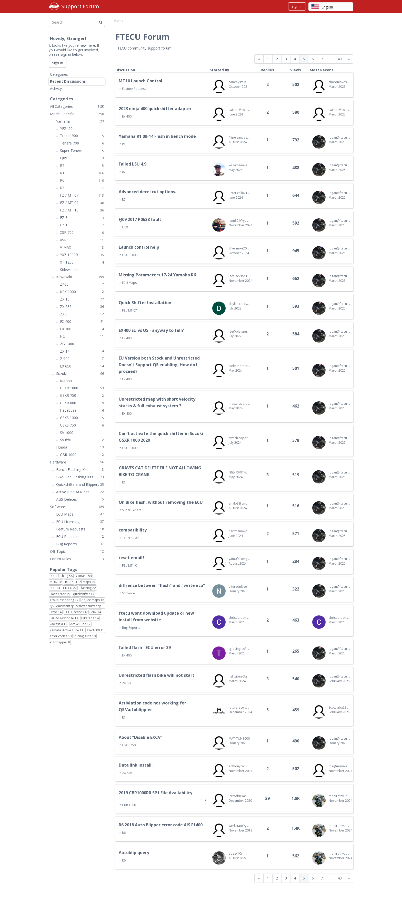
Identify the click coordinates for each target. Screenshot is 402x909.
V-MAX (82, 247)
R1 (124, 144)
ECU (55, 588)
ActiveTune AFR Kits (80, 491)
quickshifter (83, 594)
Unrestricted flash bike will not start (156, 675)
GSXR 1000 (129, 255)
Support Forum (80, 6)
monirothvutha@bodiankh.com (339, 796)
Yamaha (80, 121)
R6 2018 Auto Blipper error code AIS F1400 (161, 825)
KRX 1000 (82, 291)
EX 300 (82, 328)
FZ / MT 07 (129, 310)
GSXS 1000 (82, 417)
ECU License (75, 612)
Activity (56, 88)
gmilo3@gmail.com (239, 503)
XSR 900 (82, 239)
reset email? (132, 557)
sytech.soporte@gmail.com (239, 438)
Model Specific (77, 113)
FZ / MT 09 (82, 202)
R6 (124, 832)
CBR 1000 (129, 805)
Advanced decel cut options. (147, 192)
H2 (82, 336)
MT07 (56, 582)
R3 (82, 187)
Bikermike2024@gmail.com (239, 248)
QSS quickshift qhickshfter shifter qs (77, 606)
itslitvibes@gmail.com (239, 676)
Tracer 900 (82, 135)
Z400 (82, 284)
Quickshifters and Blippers (80, 484)
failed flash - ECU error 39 (145, 647)
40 (340, 58)
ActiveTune (80, 624)
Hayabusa (82, 410)
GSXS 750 (82, 425)
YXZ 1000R (82, 254)
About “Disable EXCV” (140, 737)
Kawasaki (80, 276)
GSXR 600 (82, 402)
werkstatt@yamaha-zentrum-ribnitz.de (239, 826)
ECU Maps (129, 283)
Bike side (90, 618)
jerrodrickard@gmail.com (239, 796)
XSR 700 (82, 232)
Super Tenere (132, 510)
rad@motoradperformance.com (239, 366)
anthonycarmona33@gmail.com (239, 766)
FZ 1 (82, 225)
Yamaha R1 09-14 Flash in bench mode (157, 136)
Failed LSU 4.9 (132, 164)
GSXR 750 (129, 745)
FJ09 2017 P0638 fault (140, 219)
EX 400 (127, 116)
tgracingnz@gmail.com (239, 648)
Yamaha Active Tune (66, 630)
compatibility (133, 530)
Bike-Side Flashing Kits (80, 477)
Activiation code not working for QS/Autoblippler (152, 706)
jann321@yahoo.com (239, 220)
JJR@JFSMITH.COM (239, 472)
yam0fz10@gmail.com (239, 559)
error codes (61, 636)
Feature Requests (134, 88)
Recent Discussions (68, 81)
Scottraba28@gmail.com (339, 707)
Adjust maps (93, 600)
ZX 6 (82, 314)
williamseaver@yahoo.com (239, 165)
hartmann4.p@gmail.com (239, 531)
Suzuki (80, 373)
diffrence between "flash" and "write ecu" (162, 585)
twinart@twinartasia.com (239, 110)
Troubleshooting (64, 600)
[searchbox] (77, 22)
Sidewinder (69, 269)
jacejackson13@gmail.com (239, 276)
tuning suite (85, 636)
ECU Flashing (61, 576)
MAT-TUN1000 (239, 738)
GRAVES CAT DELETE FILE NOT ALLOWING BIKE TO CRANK (160, 471)
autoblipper (60, 642)
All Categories (77, 106)
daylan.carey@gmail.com (239, 304)
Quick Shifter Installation (145, 302)
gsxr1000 (95, 630)
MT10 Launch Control (140, 81)
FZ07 (95, 612)
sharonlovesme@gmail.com (339, 82)
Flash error (60, 594)
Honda (80, 447)
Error (56, 612)
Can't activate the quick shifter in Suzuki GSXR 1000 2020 (161, 437)
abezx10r (235, 853)
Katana (66, 380)
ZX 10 (82, 299)
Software (128, 593)
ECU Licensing (80, 521)
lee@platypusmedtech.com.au (239, 331)
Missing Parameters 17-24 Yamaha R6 (157, 275)
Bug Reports (131, 627)
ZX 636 (127, 683)
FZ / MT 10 (129, 565)
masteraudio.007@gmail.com (239, 403)
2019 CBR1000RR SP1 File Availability (155, 793)
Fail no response (64, 618)
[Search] (100, 22)
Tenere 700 (130, 538)
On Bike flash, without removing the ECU (161, 502)
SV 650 (82, 439)
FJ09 (125, 227)
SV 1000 (66, 432)
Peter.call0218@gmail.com (239, 193)
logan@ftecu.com (339, 137)
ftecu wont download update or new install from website (156, 616)
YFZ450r (67, 128)
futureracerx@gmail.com (239, 707)
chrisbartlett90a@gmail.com (239, 617)
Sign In (297, 6)
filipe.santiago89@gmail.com (239, 137)
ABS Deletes (80, 499)
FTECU (70, 588)
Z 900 (82, 358)
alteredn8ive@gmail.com (239, 586)
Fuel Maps (85, 582)
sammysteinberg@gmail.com (239, 82)
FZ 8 (82, 217)
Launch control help (139, 247)
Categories (59, 74)
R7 (124, 172)
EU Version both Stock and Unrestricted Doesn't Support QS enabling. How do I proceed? (159, 364)
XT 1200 (82, 262)
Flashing (88, 588)
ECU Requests (80, 536)
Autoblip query (134, 852)
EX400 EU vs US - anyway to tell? (151, 330)
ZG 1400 (82, 343)
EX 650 (82, 366)
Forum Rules (77, 558)
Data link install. (136, 765)
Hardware (77, 462)
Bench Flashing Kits (80, 469)
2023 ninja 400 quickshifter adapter (155, 108)
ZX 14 (82, 351)
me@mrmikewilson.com (339, 766)
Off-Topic (77, 551)
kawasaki (58, 624)
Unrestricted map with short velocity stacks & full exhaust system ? (157, 402)
